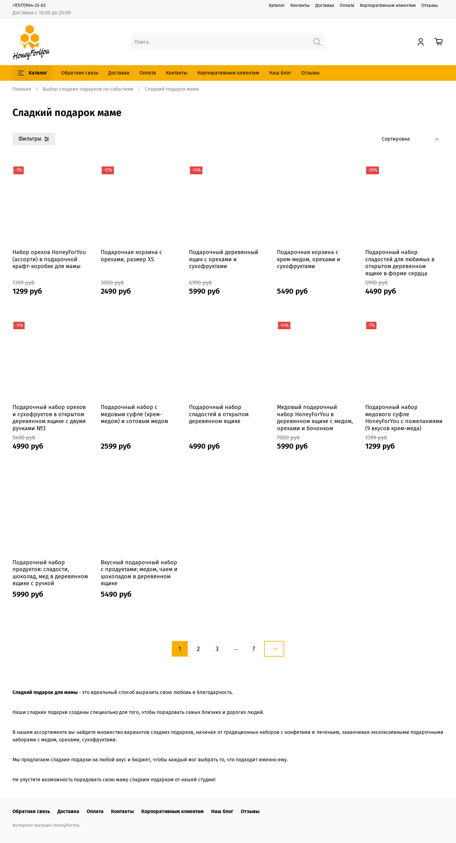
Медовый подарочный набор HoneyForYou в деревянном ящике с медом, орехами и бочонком (315, 418)
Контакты (300, 5)
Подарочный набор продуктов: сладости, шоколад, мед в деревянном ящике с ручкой (50, 573)
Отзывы (429, 5)
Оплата (347, 5)
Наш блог (280, 73)
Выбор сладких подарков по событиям (87, 89)
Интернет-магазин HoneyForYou (46, 825)
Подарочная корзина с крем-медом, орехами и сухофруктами (308, 259)
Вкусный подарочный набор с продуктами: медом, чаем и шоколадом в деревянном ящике (139, 573)
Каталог (277, 5)
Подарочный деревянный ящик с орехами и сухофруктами (223, 259)
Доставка (324, 5)
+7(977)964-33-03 (29, 5)
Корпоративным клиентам (388, 5)
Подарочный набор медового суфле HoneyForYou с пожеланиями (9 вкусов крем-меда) (404, 418)
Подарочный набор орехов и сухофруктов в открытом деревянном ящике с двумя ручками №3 (49, 418)
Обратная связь (79, 73)
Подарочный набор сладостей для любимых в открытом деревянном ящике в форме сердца (399, 263)
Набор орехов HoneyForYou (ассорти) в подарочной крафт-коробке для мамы (49, 259)
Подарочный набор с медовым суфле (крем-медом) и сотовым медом (134, 414)
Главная (21, 89)
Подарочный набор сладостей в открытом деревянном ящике (219, 414)
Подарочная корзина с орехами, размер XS (131, 256)
